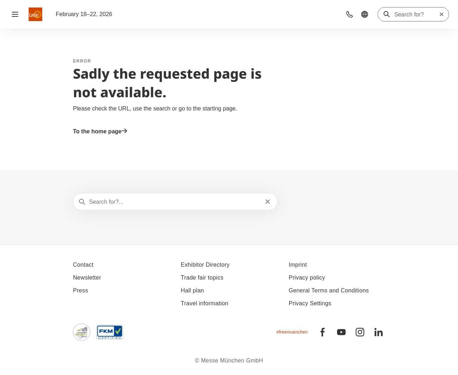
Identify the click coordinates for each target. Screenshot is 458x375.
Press (80, 290)
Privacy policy (307, 278)
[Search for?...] (174, 202)
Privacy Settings (310, 303)
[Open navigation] (15, 14)
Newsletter (87, 278)
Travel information (204, 303)
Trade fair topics (202, 278)
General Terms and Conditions (329, 290)
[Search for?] (416, 14)
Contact (83, 265)
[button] (349, 14)
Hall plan (192, 290)
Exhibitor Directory (205, 265)
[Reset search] (441, 14)
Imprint (298, 265)
